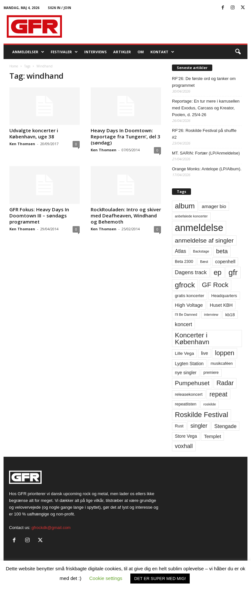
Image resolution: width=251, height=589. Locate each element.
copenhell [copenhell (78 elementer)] (225, 261)
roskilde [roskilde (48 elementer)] (209, 404)
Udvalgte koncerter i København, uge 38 (33, 133)
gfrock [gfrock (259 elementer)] (185, 285)
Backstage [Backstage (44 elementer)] (201, 251)
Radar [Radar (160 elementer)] (225, 382)
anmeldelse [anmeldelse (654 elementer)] (199, 227)
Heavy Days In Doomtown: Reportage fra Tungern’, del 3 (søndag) (125, 136)
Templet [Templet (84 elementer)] (212, 436)
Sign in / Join (59, 7)
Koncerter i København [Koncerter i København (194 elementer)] (192, 338)
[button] (238, 52)
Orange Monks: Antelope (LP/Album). (206, 168)
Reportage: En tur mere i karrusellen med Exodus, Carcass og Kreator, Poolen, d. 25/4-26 (206, 108)
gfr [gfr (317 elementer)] (232, 272)
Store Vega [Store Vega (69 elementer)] (186, 436)
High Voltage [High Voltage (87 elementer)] (189, 305)
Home (13, 66)
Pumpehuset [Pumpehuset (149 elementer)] (192, 383)
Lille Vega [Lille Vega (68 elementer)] (184, 353)
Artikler (122, 51)
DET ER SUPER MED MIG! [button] (160, 578)
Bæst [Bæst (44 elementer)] (204, 262)
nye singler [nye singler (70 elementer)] (185, 372)
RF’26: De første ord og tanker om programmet (204, 82)
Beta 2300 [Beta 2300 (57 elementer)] (184, 261)
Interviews (95, 51)
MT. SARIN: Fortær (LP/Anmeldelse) (206, 153)
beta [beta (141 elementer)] (222, 251)
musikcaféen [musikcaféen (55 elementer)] (222, 363)
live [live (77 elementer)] (204, 353)
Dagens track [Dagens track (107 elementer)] (191, 272)
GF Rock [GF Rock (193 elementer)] (215, 284)
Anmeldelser (28, 52)
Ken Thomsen (22, 143)
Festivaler (64, 52)
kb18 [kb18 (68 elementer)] (230, 314)
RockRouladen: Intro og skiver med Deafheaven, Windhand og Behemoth (126, 215)
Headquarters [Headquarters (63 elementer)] (224, 295)
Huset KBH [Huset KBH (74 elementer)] (221, 305)
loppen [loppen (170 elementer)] (224, 352)
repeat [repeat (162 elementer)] (218, 394)
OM (140, 51)
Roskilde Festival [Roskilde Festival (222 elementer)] (201, 415)
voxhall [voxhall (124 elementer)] (184, 446)
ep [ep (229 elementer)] (217, 272)
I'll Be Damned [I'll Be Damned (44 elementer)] (186, 314)
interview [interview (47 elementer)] (211, 314)
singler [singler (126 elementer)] (198, 426)
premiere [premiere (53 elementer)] (211, 372)
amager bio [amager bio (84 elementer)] (214, 206)
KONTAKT (162, 52)
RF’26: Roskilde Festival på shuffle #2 (204, 134)
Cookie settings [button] (106, 578)
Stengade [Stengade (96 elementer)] (225, 426)
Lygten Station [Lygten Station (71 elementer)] (189, 363)
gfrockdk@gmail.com (51, 527)
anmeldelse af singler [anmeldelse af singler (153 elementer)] (204, 240)
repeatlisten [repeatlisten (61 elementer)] (185, 404)
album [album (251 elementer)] (185, 206)
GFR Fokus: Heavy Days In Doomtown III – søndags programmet (39, 215)
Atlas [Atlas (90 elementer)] (180, 251)
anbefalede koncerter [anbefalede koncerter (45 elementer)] (191, 216)
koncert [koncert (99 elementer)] (183, 324)
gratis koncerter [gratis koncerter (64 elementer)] (189, 295)
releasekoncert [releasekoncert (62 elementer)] (189, 394)
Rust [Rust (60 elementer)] (179, 426)
